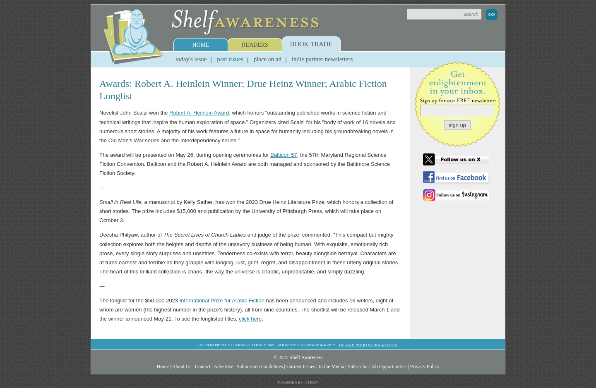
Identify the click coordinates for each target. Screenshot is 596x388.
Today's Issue (191, 59)
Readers (255, 45)
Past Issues (230, 59)
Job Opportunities (388, 366)
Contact (203, 366)
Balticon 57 (283, 155)
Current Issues (300, 366)
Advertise (223, 366)
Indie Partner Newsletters (322, 59)
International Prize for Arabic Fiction (222, 300)
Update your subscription (368, 344)
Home (200, 45)
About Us (182, 366)
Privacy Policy (425, 366)
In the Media (331, 366)
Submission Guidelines (260, 366)
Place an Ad (267, 59)
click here (250, 319)
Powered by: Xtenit (298, 383)
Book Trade (311, 44)
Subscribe (358, 366)
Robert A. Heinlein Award (199, 113)
